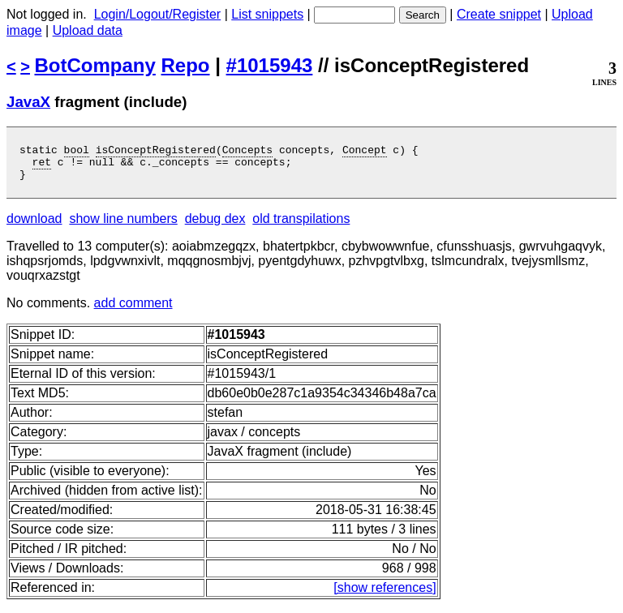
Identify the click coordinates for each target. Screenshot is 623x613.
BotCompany (95, 65)
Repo (185, 65)
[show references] (384, 595)
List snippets (267, 14)
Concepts (247, 151)
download (34, 226)
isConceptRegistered (156, 151)
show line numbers (123, 226)
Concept (364, 151)
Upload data (87, 30)
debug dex (215, 226)
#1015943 (269, 65)
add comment (133, 310)
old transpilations (301, 226)
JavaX (28, 101)
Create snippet (499, 14)
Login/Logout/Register (157, 14)
